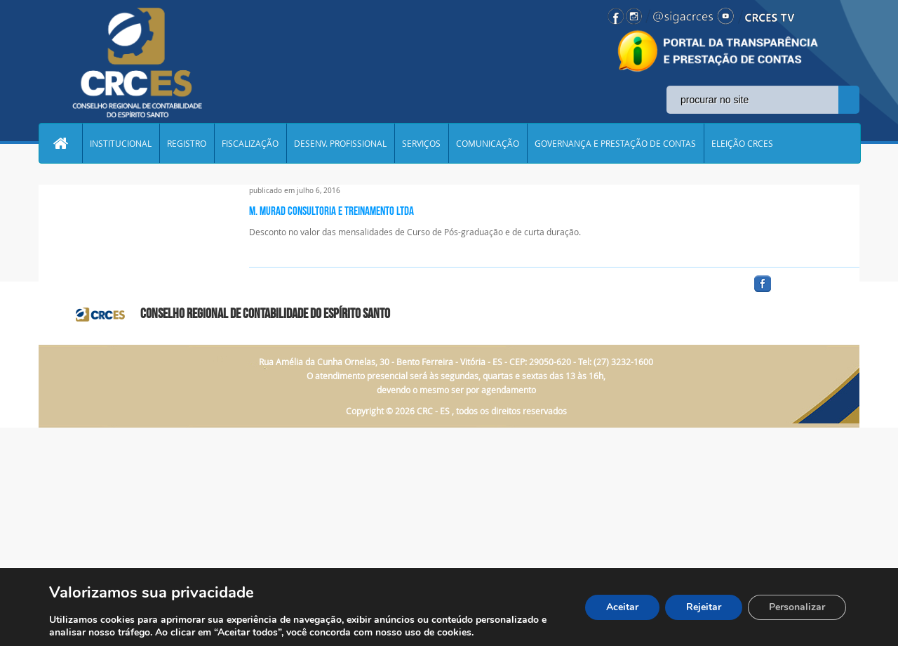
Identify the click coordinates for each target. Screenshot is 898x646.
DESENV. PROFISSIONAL (340, 143)
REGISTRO (186, 143)
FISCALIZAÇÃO (250, 143)
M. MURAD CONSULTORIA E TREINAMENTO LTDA (331, 210)
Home (60, 143)
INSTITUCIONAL (121, 143)
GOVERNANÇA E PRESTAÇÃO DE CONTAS (615, 143)
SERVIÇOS (421, 143)
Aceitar (622, 607)
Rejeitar (703, 607)
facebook (796, 292)
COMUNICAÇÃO (487, 143)
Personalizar (797, 607)
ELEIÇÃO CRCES (742, 143)
